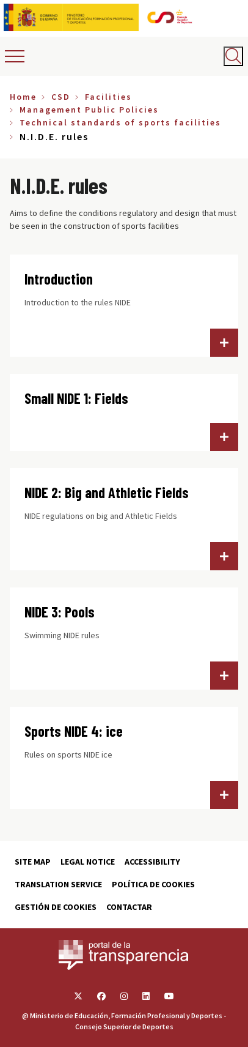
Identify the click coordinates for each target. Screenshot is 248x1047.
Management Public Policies (89, 109)
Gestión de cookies (56, 906)
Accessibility (152, 861)
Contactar (129, 906)
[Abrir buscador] (233, 56)
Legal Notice (87, 861)
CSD (60, 96)
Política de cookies (153, 884)
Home (23, 96)
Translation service (58, 884)
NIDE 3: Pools (59, 611)
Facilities (108, 96)
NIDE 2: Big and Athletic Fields (106, 492)
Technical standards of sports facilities (120, 122)
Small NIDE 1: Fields (76, 398)
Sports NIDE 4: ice (73, 731)
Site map (33, 861)
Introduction (58, 279)
